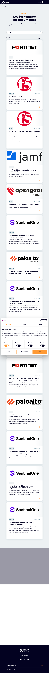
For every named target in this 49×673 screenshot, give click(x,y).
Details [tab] (24, 324)
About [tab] (40, 324)
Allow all (40, 351)
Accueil (4, 6)
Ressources (9, 6)
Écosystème (10, 669)
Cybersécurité (11, 665)
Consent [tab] (8, 324)
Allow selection (24, 351)
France (40, 2)
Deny (9, 351)
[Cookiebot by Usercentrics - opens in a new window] (41, 320)
